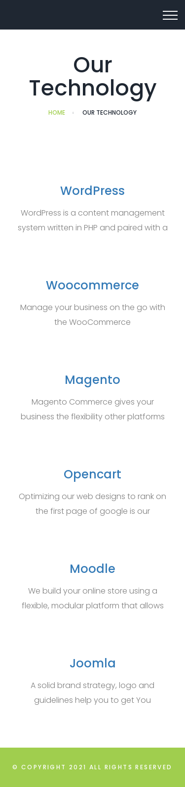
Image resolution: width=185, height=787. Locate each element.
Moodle (92, 569)
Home (56, 112)
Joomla (93, 663)
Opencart (92, 474)
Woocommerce (92, 285)
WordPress (92, 191)
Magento (92, 380)
